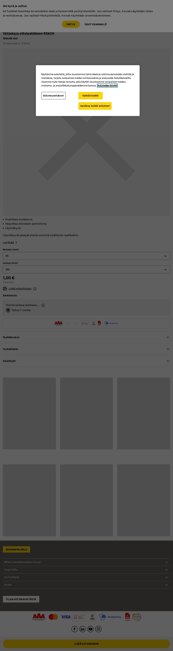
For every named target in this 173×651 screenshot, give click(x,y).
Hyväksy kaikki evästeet (95, 105)
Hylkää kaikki (91, 95)
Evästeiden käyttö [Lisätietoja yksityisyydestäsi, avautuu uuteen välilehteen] (107, 85)
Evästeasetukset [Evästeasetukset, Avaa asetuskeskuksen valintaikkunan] (53, 95)
